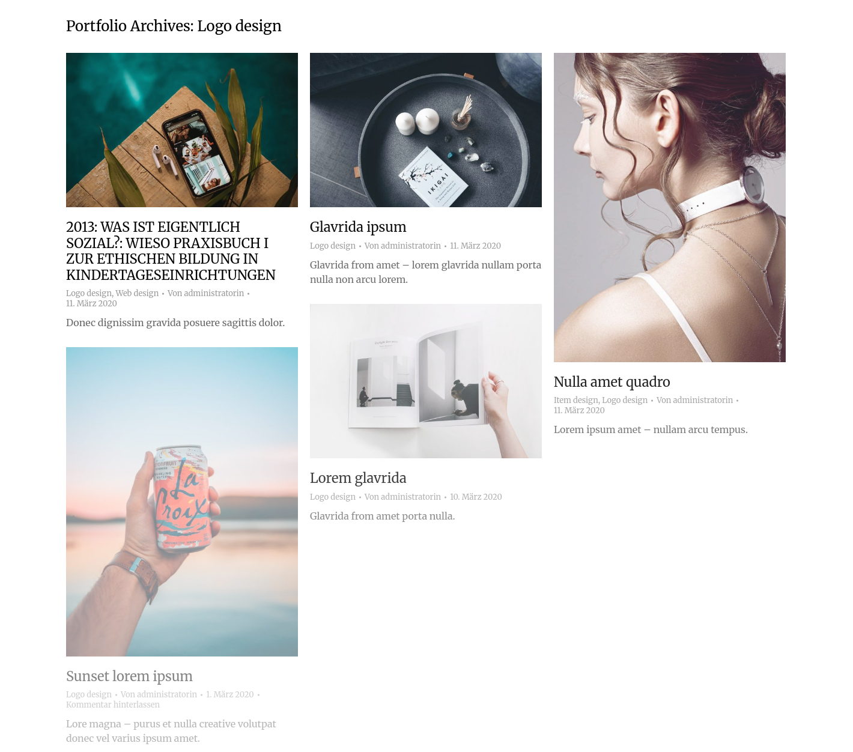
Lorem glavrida (358, 478)
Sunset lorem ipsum (129, 676)
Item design (576, 400)
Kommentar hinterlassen (113, 705)
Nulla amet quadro (612, 382)
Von (206, 294)
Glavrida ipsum (358, 227)
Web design (137, 293)
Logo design (89, 293)
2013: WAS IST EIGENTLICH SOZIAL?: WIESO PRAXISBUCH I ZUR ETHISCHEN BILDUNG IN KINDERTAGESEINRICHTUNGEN (171, 251)
